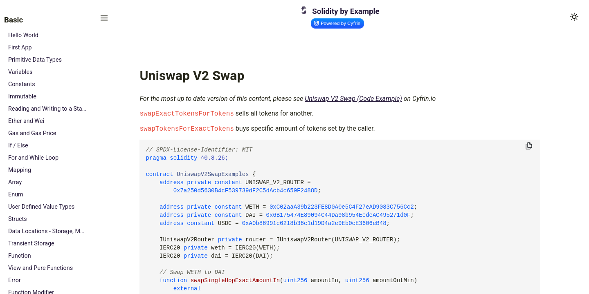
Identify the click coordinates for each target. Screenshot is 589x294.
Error (14, 280)
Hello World (23, 35)
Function (19, 255)
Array (15, 182)
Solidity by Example (345, 11)
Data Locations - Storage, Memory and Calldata (47, 231)
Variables (20, 72)
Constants (21, 84)
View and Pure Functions (40, 268)
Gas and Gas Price (32, 133)
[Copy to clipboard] (528, 146)
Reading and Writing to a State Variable (47, 108)
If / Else (18, 145)
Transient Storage (31, 243)
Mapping (19, 170)
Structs (17, 219)
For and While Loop (33, 157)
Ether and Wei (26, 121)
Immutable (22, 96)
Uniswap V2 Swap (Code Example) (353, 98)
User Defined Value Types (41, 206)
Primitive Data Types (35, 59)
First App (20, 47)
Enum (15, 194)
